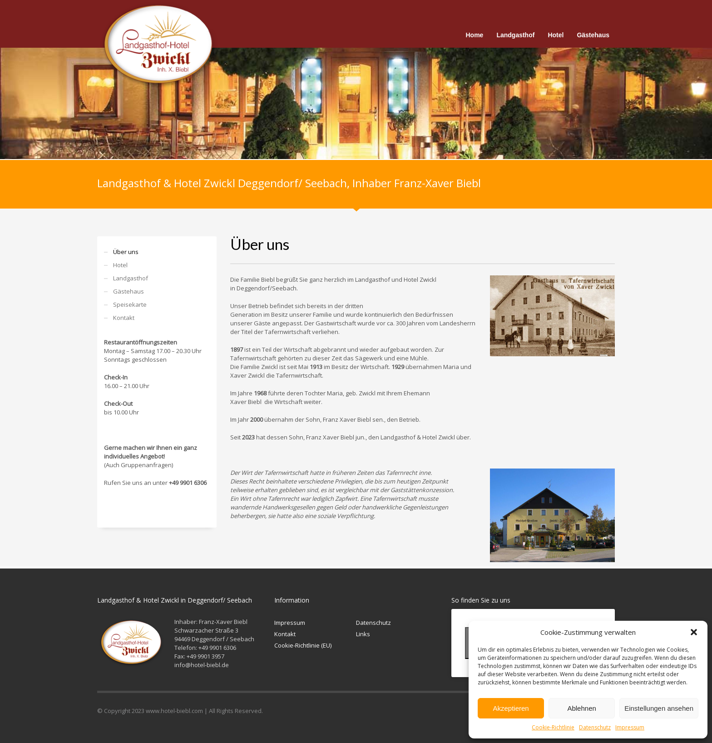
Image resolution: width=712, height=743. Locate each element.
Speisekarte (130, 304)
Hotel (120, 265)
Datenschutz (595, 727)
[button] (693, 632)
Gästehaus (128, 291)
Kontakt (123, 318)
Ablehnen (581, 708)
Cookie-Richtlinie (553, 727)
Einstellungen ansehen (658, 708)
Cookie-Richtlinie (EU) (302, 645)
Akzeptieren (511, 708)
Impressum (629, 727)
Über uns (125, 252)
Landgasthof (130, 278)
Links (363, 634)
